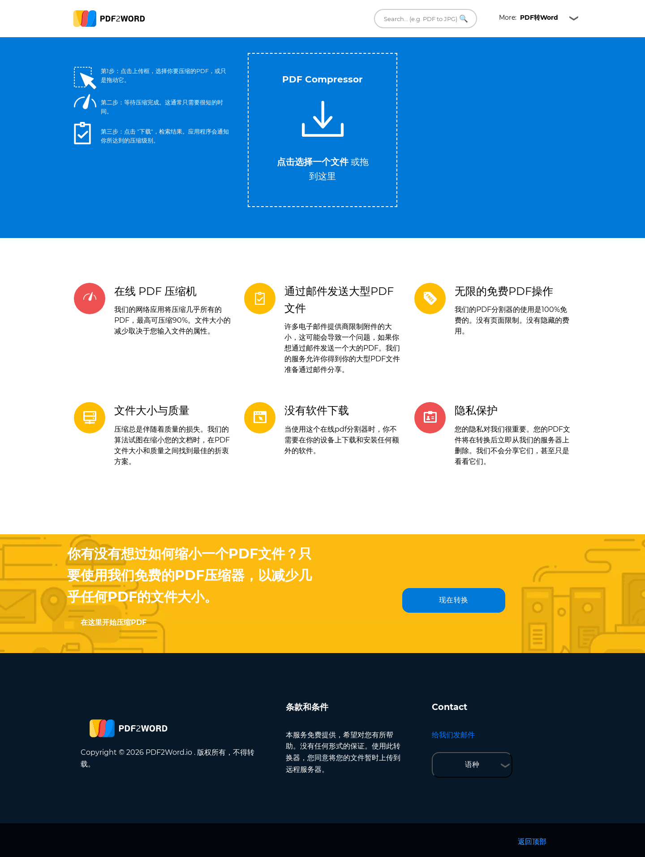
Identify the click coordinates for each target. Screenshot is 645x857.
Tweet (358, 48)
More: (528, 17)
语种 (472, 764)
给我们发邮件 (453, 735)
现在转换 (454, 600)
